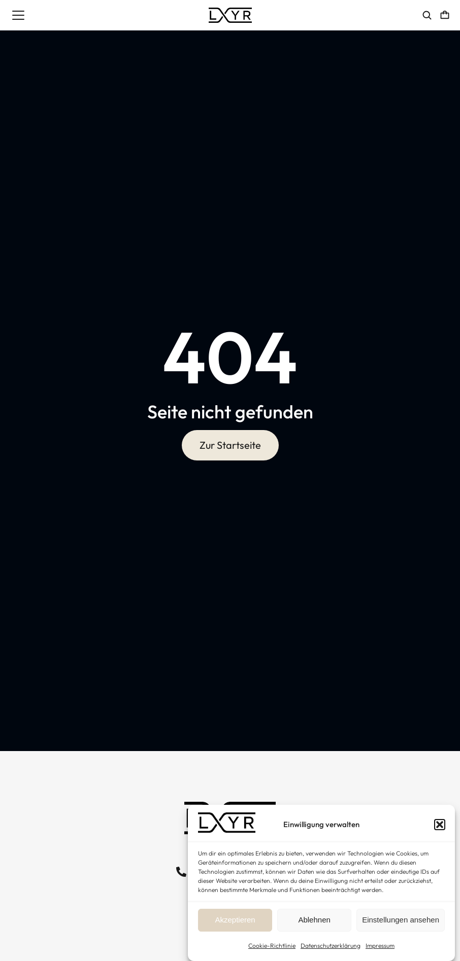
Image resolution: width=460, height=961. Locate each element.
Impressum (380, 945)
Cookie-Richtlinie (271, 945)
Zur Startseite (230, 445)
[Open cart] (445, 15)
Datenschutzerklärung (330, 945)
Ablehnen (314, 919)
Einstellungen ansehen (400, 919)
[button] (440, 825)
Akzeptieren (235, 919)
